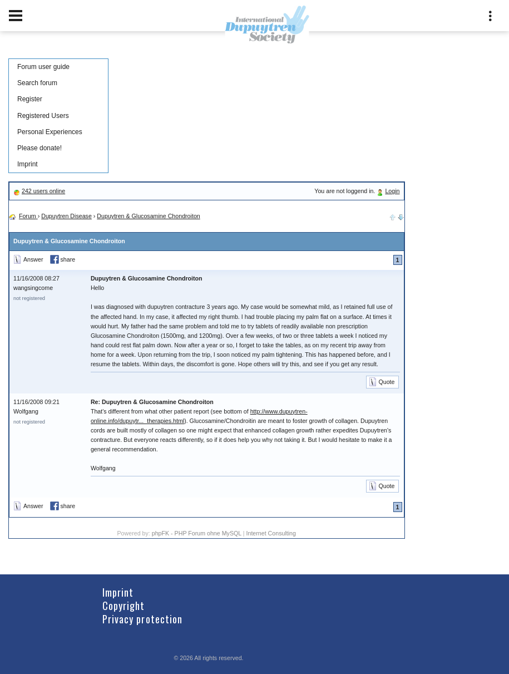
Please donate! (39, 148)
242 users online (43, 191)
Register (29, 99)
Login (392, 191)
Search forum (37, 83)
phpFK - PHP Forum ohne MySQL (197, 533)
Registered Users (43, 116)
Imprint (27, 164)
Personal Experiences (49, 132)
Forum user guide (43, 67)
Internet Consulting (271, 533)
